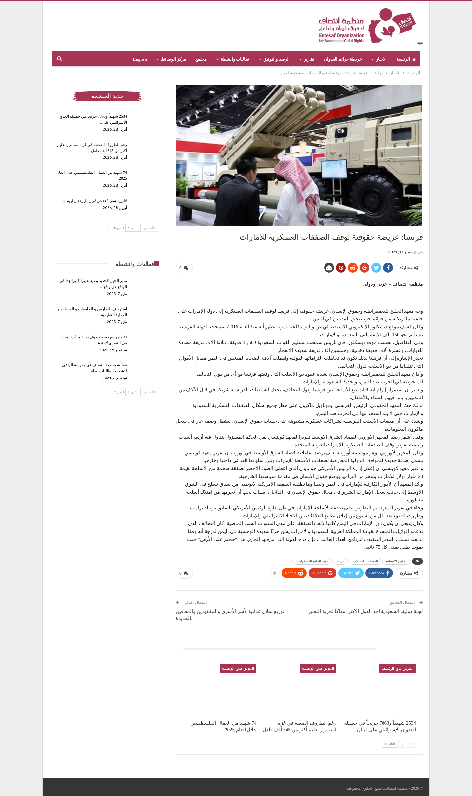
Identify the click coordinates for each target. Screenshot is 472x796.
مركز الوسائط (173, 59)
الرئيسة (406, 59)
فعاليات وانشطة (235, 59)
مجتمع (200, 59)
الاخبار (381, 59)
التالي (390, 741)
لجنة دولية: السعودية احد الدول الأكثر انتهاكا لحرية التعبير (365, 608)
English (140, 59)
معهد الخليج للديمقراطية (312, 559)
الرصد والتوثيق (276, 59)
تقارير (309, 59)
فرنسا (340, 559)
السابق (407, 741)
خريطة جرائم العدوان (343, 59)
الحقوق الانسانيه (396, 559)
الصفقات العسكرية (365, 559)
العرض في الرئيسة (398, 665)
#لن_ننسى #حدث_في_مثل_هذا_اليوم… (95, 200)
